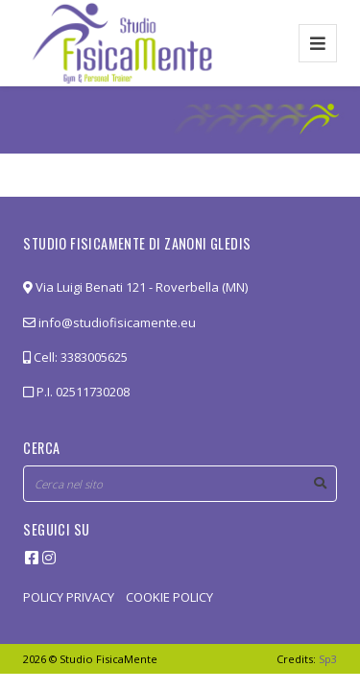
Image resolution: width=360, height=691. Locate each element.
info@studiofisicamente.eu (109, 322)
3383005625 (94, 357)
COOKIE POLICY (169, 597)
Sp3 (328, 659)
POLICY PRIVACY (68, 597)
